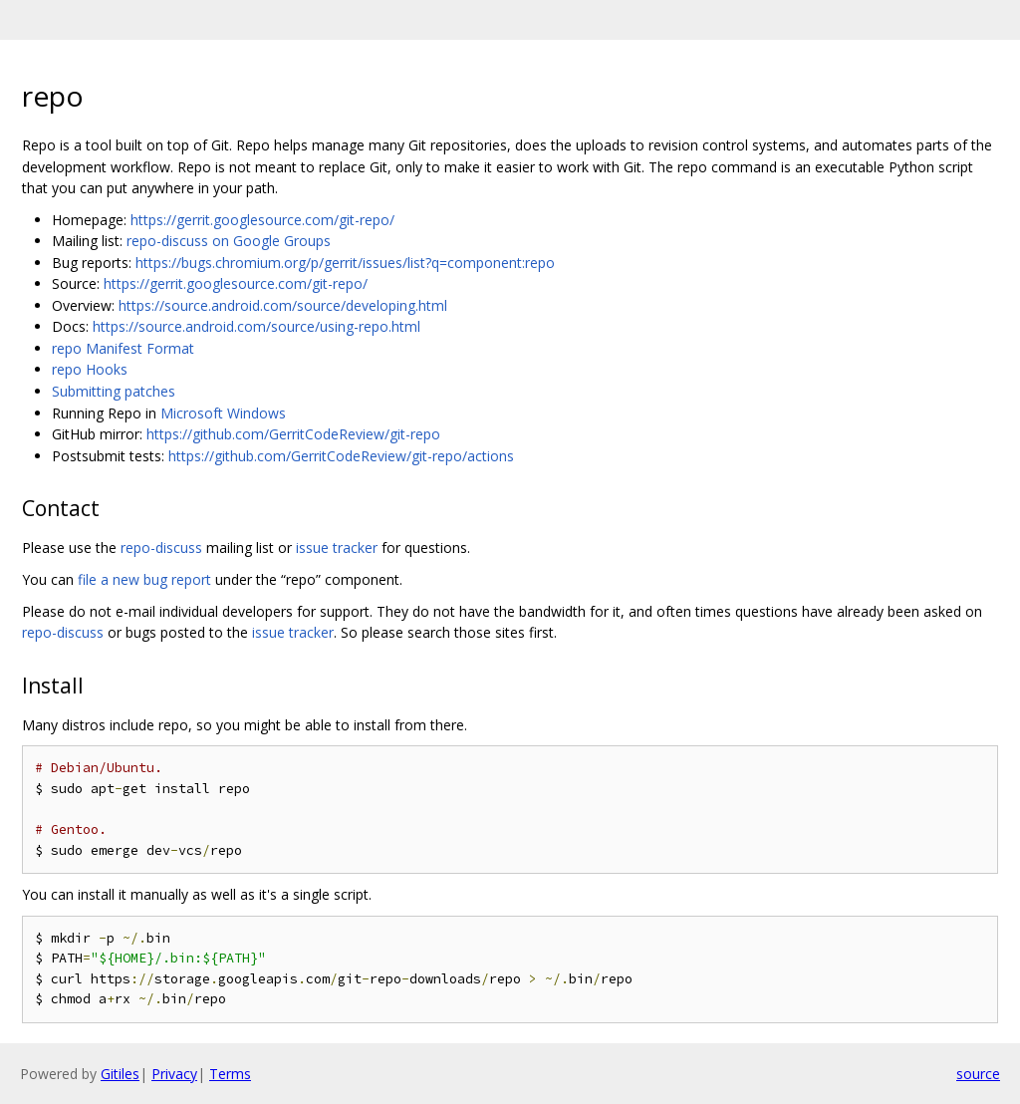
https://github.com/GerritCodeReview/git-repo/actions (341, 455)
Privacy (174, 1073)
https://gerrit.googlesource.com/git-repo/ (262, 219)
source (978, 1073)
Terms (230, 1073)
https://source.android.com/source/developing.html (283, 305)
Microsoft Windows (223, 413)
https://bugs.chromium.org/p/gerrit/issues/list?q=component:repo (345, 262)
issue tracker (337, 547)
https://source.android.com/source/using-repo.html (256, 326)
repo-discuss (161, 547)
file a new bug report (144, 579)
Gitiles (120, 1073)
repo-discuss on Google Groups (229, 240)
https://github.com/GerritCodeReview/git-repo (293, 433)
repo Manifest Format (123, 348)
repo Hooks (90, 369)
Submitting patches (113, 391)
